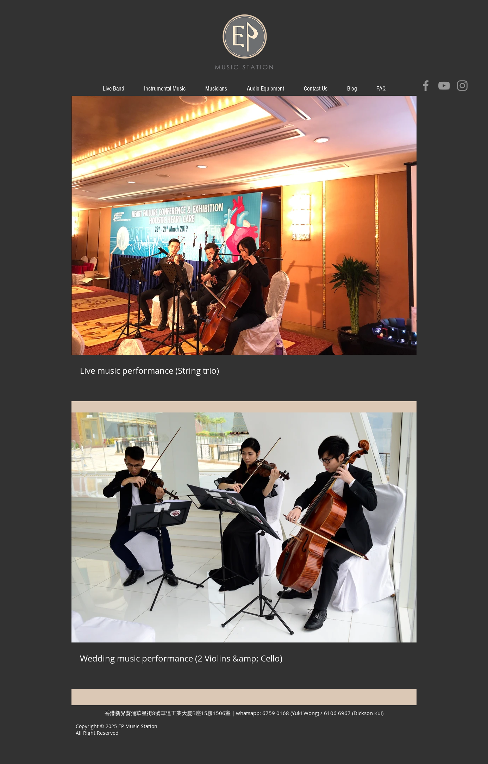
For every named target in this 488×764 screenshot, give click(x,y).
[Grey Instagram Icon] (462, 86)
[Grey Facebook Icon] (426, 86)
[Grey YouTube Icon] (444, 86)
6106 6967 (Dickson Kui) (353, 712)
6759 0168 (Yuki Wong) (291, 712)
